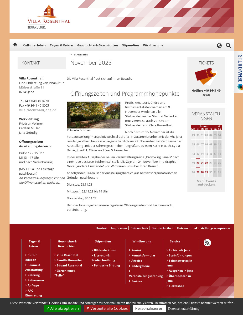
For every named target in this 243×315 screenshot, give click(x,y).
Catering (34, 275)
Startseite (81, 54)
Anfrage (33, 285)
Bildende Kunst (105, 250)
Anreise (136, 261)
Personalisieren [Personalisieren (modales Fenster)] (149, 308)
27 (197, 172)
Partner (136, 281)
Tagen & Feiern (61, 45)
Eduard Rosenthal (69, 265)
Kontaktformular (143, 255)
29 (206, 172)
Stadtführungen (180, 255)
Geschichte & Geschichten (97, 45)
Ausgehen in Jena (181, 271)
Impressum (119, 228)
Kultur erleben (34, 45)
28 (202, 172)
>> (219, 126)
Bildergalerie (140, 266)
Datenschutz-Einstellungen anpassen (203, 228)
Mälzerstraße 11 (31, 87)
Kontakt (102, 228)
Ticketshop (176, 286)
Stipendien (130, 45)
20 (197, 163)
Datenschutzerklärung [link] (184, 308)
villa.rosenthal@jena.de (37, 110)
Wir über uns (153, 45)
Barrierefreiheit (163, 228)
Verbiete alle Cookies (107, 308)
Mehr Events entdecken (206, 183)
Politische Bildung (107, 265)
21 (202, 163)
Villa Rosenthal (67, 255)
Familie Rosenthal (70, 260)
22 (206, 163)
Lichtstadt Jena (179, 250)
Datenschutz (139, 228)
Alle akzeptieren (62, 308)
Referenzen (36, 280)
